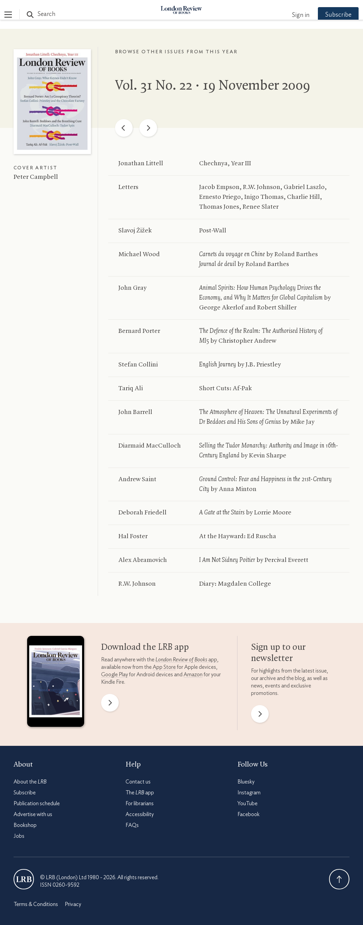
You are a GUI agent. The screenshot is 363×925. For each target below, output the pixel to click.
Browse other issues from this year (176, 52)
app (186, 659)
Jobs (19, 836)
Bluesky (245, 782)
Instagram (249, 792)
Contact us (138, 782)
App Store (164, 667)
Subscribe (329, 15)
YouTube (247, 803)
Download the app (145, 647)
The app (140, 792)
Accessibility (140, 814)
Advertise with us (33, 814)
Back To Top (339, 879)
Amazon (193, 674)
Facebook (248, 814)
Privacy (73, 904)
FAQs (132, 825)
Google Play (114, 674)
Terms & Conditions (36, 904)
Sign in (291, 15)
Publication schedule (37, 803)
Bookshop (25, 825)
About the (30, 782)
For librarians (140, 803)
